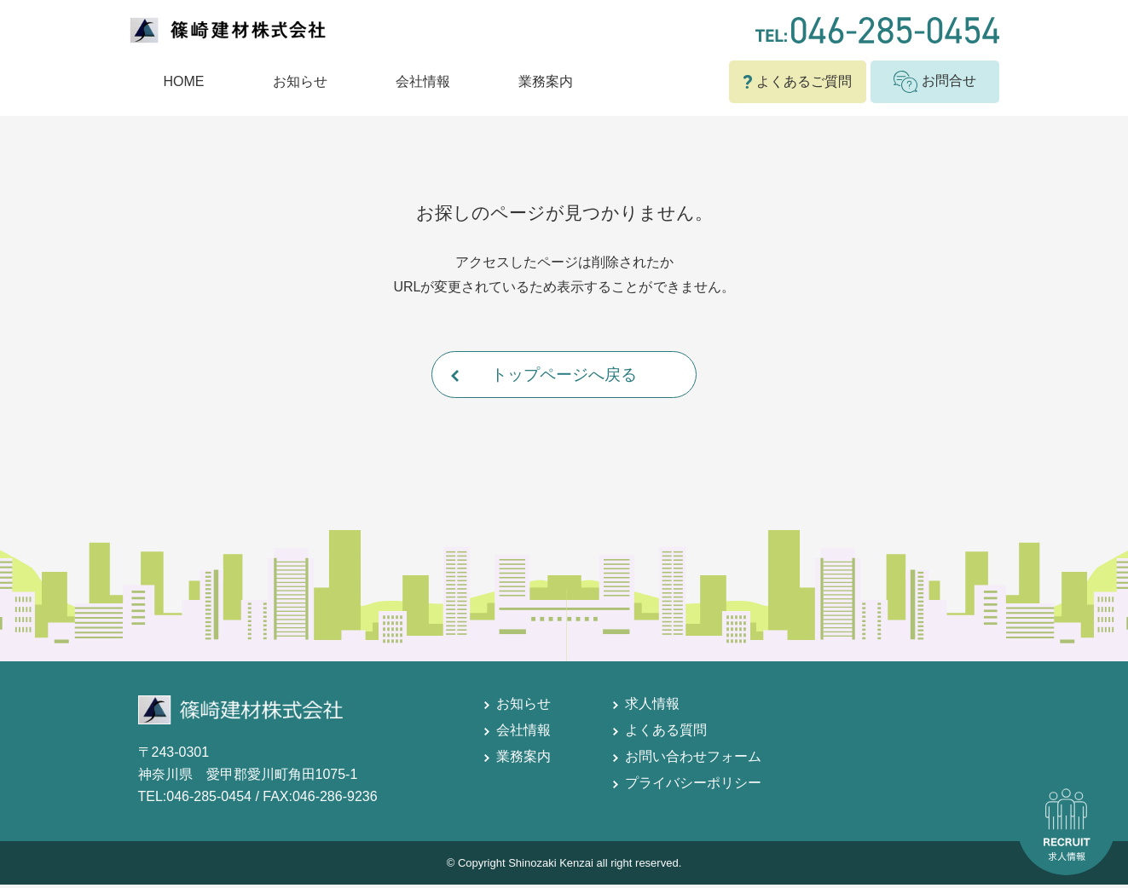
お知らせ (300, 81)
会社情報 (423, 81)
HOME (184, 81)
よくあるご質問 (797, 81)
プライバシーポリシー (693, 787)
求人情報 (652, 708)
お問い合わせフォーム (693, 760)
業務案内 (545, 81)
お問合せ (935, 82)
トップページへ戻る (564, 376)
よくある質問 (666, 734)
